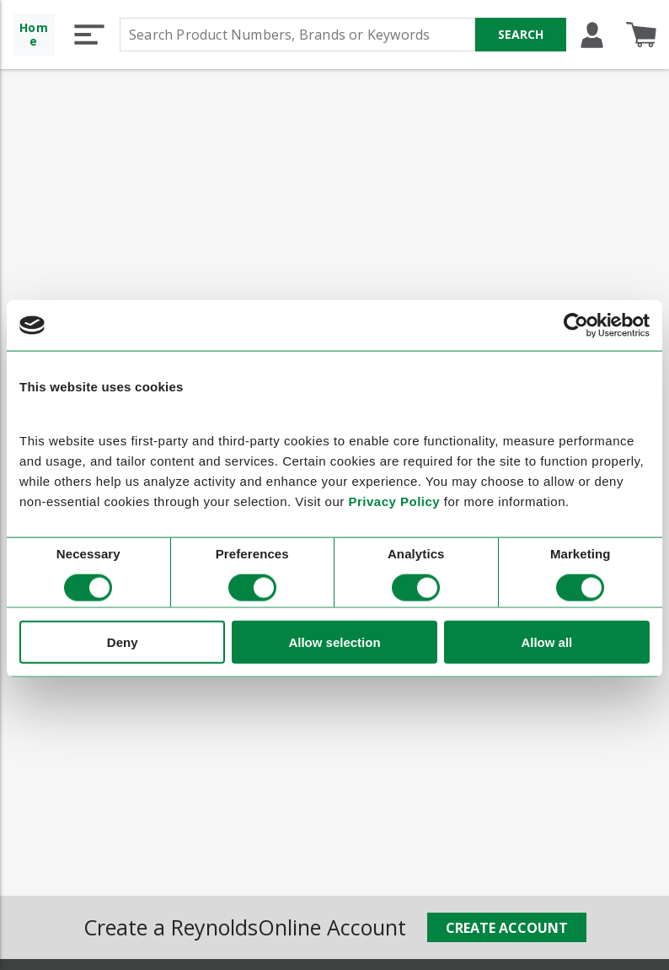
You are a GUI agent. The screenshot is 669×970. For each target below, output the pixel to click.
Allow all (546, 641)
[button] (89, 34)
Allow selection (334, 641)
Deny (122, 641)
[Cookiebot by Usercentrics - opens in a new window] (576, 325)
